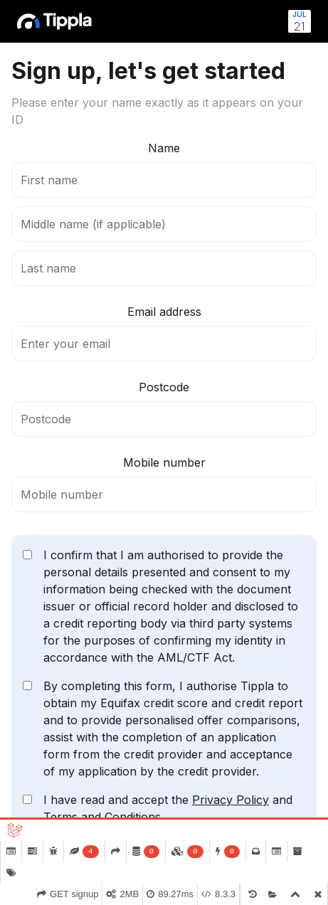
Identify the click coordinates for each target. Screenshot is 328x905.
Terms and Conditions (102, 817)
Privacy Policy (230, 800)
